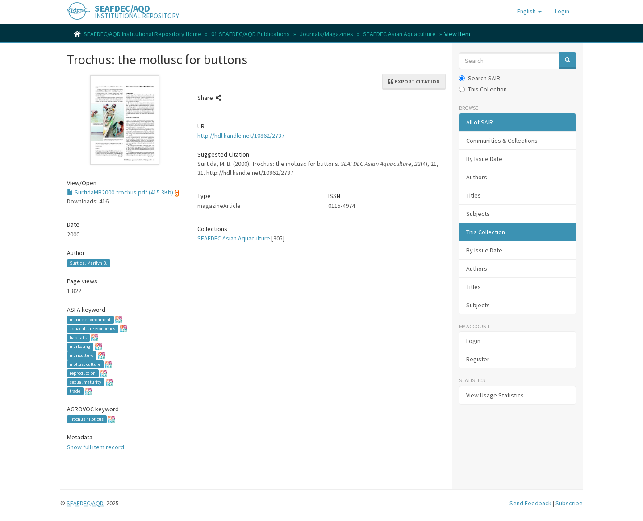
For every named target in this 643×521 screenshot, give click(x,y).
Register (477, 359)
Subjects (478, 214)
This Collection (483, 89)
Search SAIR (479, 78)
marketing (80, 346)
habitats (78, 337)
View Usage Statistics (495, 395)
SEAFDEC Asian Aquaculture (399, 34)
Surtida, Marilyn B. (88, 263)
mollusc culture (85, 364)
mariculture (81, 355)
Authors (476, 177)
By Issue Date (484, 159)
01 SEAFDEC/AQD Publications (250, 34)
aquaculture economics (92, 328)
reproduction (83, 373)
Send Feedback (530, 503)
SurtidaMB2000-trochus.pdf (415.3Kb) (120, 192)
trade (75, 391)
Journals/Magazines (326, 34)
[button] (529, 11)
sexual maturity (85, 382)
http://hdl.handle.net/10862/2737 (240, 136)
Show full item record (95, 447)
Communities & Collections (502, 140)
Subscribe (569, 503)
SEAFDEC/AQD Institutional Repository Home (142, 34)
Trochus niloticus (87, 419)
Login (473, 341)
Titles (473, 195)
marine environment (90, 320)
